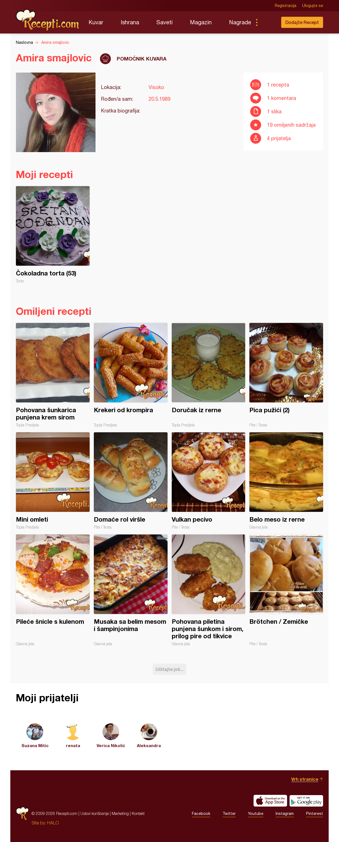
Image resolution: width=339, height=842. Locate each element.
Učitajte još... (169, 669)
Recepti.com (48, 20)
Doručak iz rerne (208, 375)
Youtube (255, 813)
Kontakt (138, 813)
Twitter (229, 813)
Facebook (201, 813)
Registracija (285, 5)
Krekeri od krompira (131, 375)
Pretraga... (268, 22)
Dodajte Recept (302, 22)
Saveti (164, 22)
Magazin (201, 22)
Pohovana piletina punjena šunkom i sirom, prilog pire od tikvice (208, 590)
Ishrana (130, 22)
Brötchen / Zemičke (286, 590)
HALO (53, 822)
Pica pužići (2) (286, 375)
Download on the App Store (270, 801)
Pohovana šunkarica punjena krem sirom (53, 375)
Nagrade (240, 22)
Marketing (120, 813)
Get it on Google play (306, 801)
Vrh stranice (304, 779)
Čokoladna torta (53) (53, 234)
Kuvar (96, 22)
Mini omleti (53, 480)
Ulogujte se (312, 5)
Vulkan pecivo (208, 480)
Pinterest (314, 813)
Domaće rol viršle (131, 480)
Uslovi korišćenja (94, 813)
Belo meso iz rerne (286, 480)
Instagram (285, 813)
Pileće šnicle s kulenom (53, 590)
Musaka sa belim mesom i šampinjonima (131, 590)
